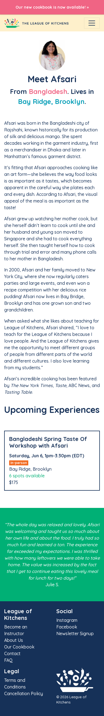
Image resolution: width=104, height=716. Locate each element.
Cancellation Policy (23, 693)
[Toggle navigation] (92, 23)
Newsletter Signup (75, 633)
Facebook (66, 627)
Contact (12, 653)
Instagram (66, 620)
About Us (13, 640)
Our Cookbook (19, 647)
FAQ (8, 660)
